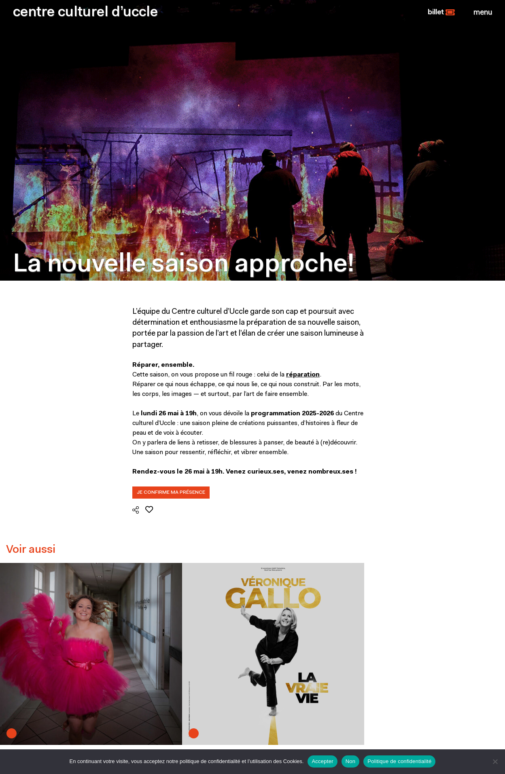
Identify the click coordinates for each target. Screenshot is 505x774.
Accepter (322, 761)
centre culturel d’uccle (85, 13)
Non (351, 761)
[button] (441, 12)
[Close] (482, 12)
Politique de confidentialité (399, 761)
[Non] (495, 761)
